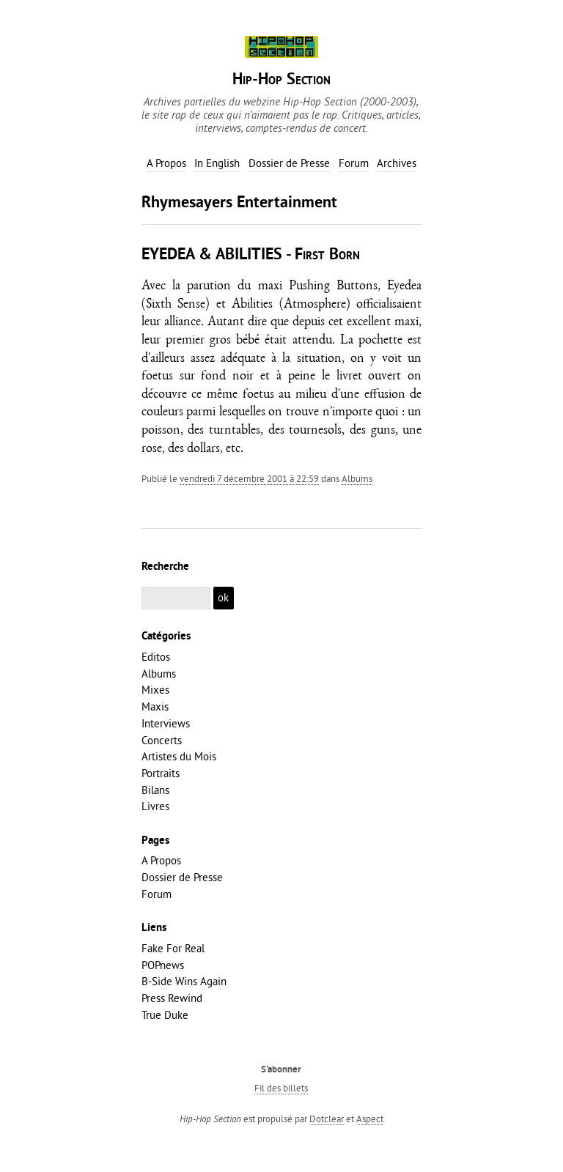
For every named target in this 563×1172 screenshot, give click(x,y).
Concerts (161, 740)
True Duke (164, 1015)
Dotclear (326, 1118)
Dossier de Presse (182, 877)
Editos (155, 657)
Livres (155, 806)
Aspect (369, 1118)
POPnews (162, 965)
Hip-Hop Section (281, 80)
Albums (357, 478)
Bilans (155, 790)
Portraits (160, 773)
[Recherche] (175, 598)
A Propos (161, 860)
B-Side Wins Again (184, 981)
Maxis (155, 706)
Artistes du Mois (178, 756)
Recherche (165, 567)
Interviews (165, 723)
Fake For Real (173, 948)
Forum (156, 894)
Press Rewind (171, 998)
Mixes (155, 690)
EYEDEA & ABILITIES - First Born (250, 255)
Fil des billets (281, 1088)
